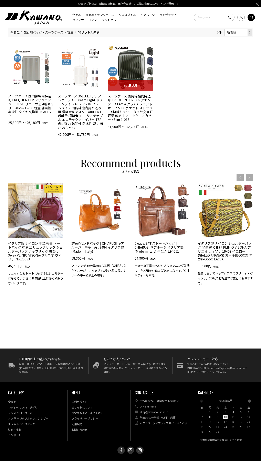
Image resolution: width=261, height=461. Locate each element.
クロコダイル (127, 15)
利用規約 (77, 424)
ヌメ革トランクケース (100, 15)
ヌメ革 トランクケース (21, 424)
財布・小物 (14, 430)
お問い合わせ (79, 430)
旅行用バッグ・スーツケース (43, 32)
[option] (35, 245)
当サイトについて (82, 407)
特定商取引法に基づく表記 (87, 413)
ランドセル (109, 20)
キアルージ (147, 15)
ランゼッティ (167, 15)
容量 (70, 32)
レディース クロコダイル (23, 407)
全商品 (76, 15)
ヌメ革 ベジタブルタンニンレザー (28, 418)
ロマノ (92, 20)
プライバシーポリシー (85, 418)
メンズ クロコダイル (20, 413)
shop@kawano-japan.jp (154, 412)
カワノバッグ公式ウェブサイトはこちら (163, 423)
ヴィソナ (78, 20)
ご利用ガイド (79, 402)
